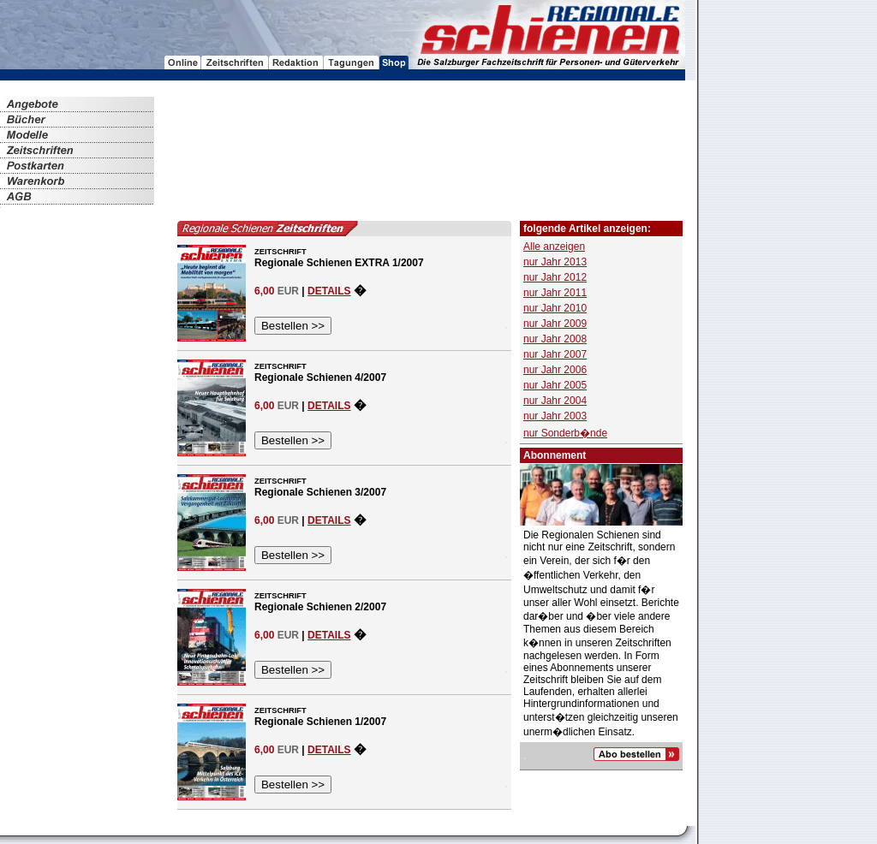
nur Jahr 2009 (555, 324)
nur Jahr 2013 (555, 262)
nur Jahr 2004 (555, 401)
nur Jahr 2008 (555, 339)
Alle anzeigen (554, 247)
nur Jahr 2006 (555, 370)
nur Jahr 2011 (555, 293)
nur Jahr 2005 (555, 385)
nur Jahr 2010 (555, 308)
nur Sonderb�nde (565, 433)
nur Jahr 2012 (555, 277)
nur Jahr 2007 (555, 354)
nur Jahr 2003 (555, 416)
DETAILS (328, 291)
